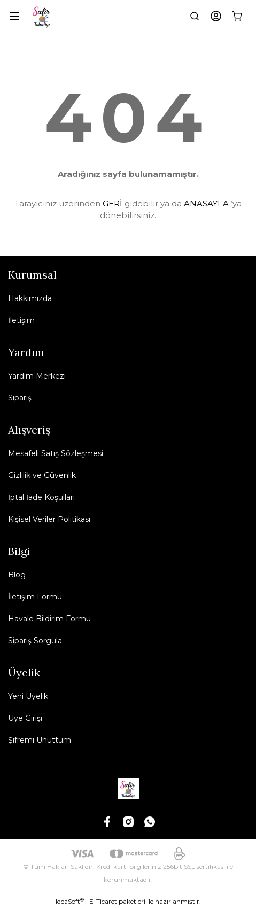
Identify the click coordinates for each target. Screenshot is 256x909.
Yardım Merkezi (37, 376)
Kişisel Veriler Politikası (49, 519)
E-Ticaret (103, 901)
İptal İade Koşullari (41, 497)
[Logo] (42, 16)
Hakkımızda (30, 298)
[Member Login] (216, 16)
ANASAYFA (206, 203)
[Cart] (237, 16)
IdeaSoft (70, 901)
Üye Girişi (25, 718)
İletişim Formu (35, 597)
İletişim (21, 320)
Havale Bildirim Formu (49, 618)
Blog (17, 575)
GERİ (112, 203)
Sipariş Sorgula (35, 640)
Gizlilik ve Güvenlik (42, 475)
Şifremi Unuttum (39, 740)
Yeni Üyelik (28, 696)
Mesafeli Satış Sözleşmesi (55, 453)
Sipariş (20, 398)
